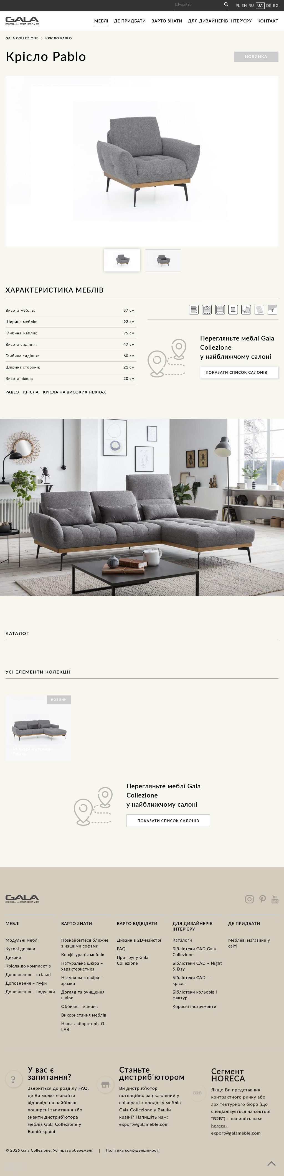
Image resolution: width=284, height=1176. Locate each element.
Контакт (267, 20)
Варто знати (166, 20)
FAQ (121, 948)
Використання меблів (83, 1014)
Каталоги (182, 940)
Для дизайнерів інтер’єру (220, 20)
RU (251, 5)
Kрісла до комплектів (28, 965)
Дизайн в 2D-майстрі (139, 940)
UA (260, 5)
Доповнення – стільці (28, 974)
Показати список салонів (236, 372)
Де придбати (130, 20)
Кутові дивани (20, 948)
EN (244, 5)
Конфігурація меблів (82, 954)
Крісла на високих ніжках (74, 392)
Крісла (31, 392)
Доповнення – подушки (30, 991)
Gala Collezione (22, 38)
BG (275, 5)
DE (269, 5)
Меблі (101, 20)
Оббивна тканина (79, 1006)
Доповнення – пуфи (26, 983)
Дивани (13, 957)
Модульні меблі (22, 940)
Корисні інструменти (194, 1006)
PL (237, 5)
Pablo (12, 392)
